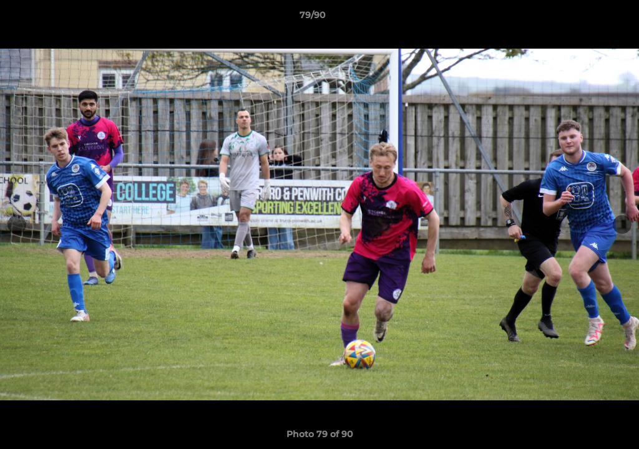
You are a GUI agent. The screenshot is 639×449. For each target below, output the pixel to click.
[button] (586, 18)
